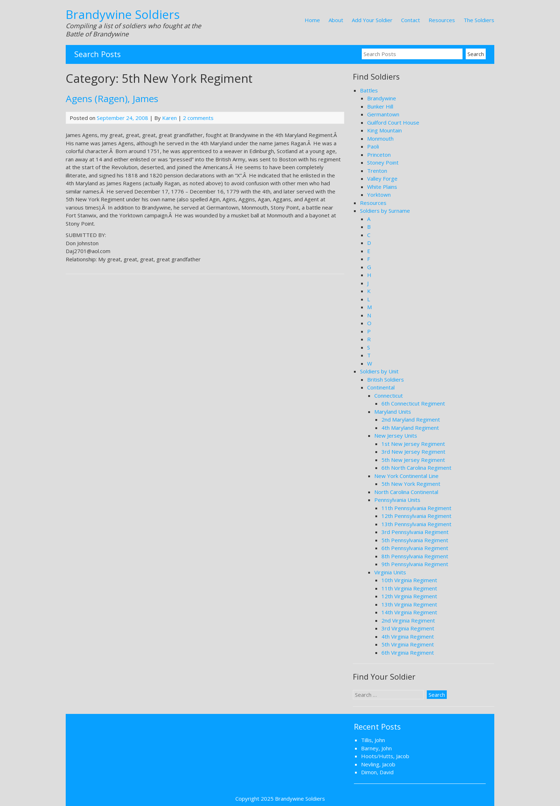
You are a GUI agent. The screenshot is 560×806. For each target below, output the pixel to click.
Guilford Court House (393, 122)
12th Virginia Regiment (409, 596)
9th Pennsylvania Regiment (414, 564)
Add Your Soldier (372, 20)
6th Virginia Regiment (407, 652)
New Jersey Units (395, 435)
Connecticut (388, 395)
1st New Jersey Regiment (413, 443)
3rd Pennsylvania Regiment (415, 531)
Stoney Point (383, 162)
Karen (169, 117)
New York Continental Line (406, 475)
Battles (369, 90)
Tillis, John (373, 740)
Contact (410, 20)
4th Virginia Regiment (407, 636)
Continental (381, 387)
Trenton (377, 170)
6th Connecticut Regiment (413, 403)
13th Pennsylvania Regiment (416, 524)
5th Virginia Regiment (407, 644)
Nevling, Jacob (378, 764)
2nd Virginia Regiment (408, 620)
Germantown (383, 114)
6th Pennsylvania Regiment (414, 547)
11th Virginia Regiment (409, 588)
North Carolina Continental (406, 491)
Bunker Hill (380, 106)
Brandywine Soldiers (123, 14)
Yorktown (379, 194)
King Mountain (384, 130)
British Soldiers (385, 379)
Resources (442, 20)
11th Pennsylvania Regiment (416, 508)
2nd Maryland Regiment (410, 419)
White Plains (382, 186)
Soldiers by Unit (379, 371)
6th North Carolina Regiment (416, 467)
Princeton (379, 154)
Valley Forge (382, 178)
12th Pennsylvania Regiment (416, 515)
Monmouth (380, 138)
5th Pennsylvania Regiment (414, 540)
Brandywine (381, 98)
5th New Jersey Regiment (413, 459)
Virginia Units (390, 572)
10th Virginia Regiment (409, 580)
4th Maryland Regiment (410, 427)
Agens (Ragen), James (112, 98)
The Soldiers (479, 20)
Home (312, 20)
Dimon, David (377, 772)
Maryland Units (392, 411)
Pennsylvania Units (397, 499)
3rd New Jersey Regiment (413, 451)
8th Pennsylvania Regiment (414, 556)
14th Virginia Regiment (409, 612)
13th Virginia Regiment (409, 604)
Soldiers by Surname (385, 210)
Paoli (373, 146)
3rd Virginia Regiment (407, 628)
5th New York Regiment (410, 483)
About (336, 20)
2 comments (198, 117)
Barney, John (376, 748)
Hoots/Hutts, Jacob (385, 756)
